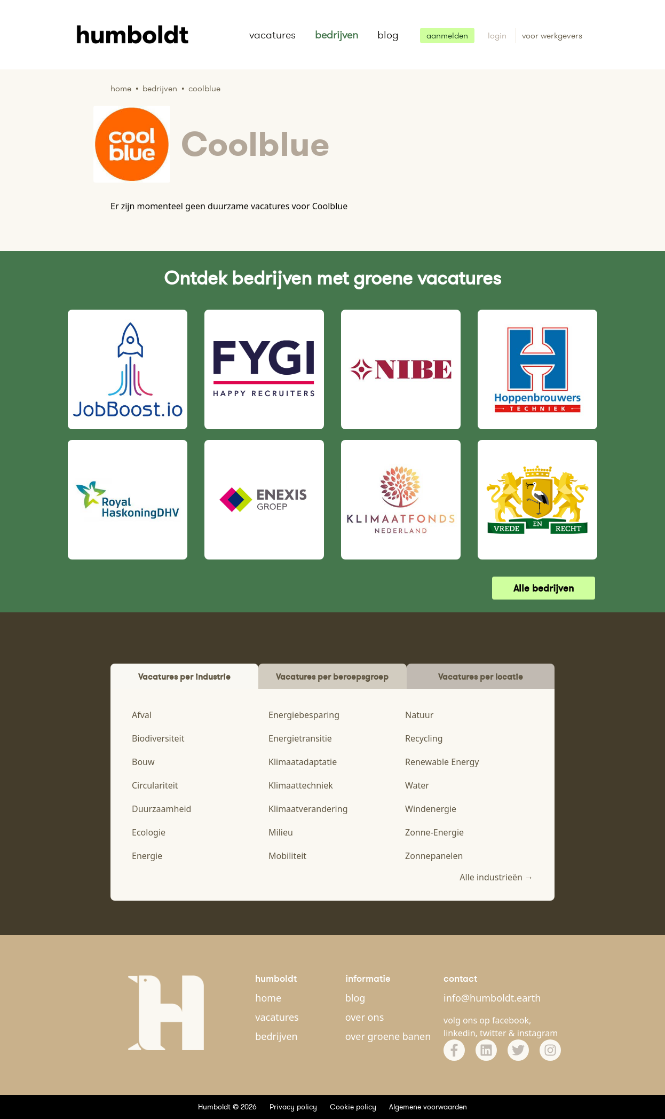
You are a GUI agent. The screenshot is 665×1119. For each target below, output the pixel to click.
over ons (364, 1017)
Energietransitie (300, 738)
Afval (142, 715)
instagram (537, 1033)
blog (388, 35)
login (498, 35)
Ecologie (148, 832)
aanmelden (447, 35)
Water (417, 785)
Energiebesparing (303, 715)
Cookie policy (353, 1107)
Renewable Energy (442, 762)
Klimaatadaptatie (302, 762)
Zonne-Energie (434, 832)
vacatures (272, 35)
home (268, 997)
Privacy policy (293, 1107)
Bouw (143, 762)
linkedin (460, 1033)
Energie (147, 856)
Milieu (280, 832)
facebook (510, 1020)
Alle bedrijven (543, 588)
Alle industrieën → (496, 877)
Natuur (419, 715)
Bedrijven (159, 88)
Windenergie (430, 809)
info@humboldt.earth (492, 997)
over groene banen (388, 1036)
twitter (493, 1033)
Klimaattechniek (300, 785)
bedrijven (336, 35)
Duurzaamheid (161, 809)
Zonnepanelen (434, 856)
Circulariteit (155, 785)
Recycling (423, 738)
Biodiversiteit (158, 738)
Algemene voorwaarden (428, 1107)
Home (120, 88)
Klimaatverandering (307, 809)
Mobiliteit (287, 856)
